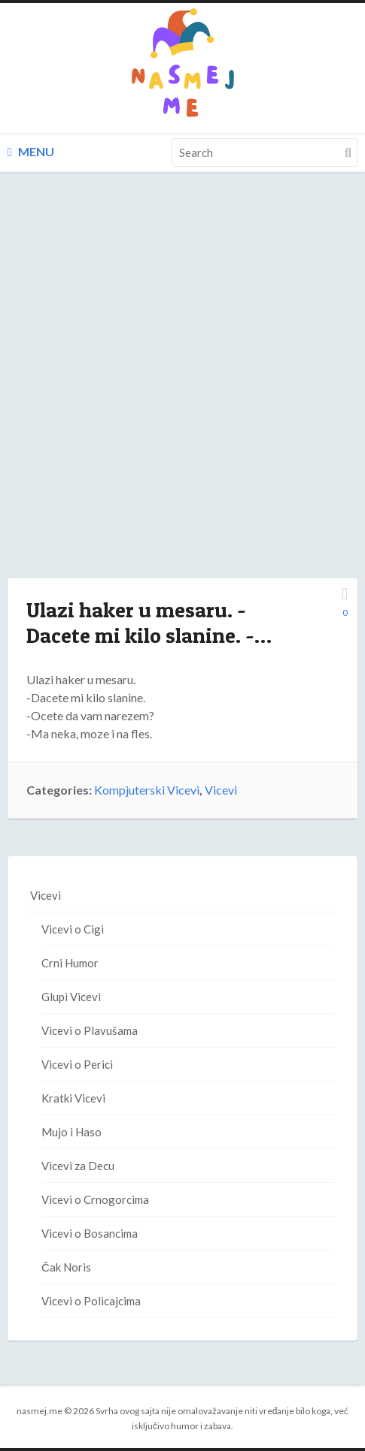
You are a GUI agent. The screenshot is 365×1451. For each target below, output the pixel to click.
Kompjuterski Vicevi (146, 790)
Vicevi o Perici (77, 1064)
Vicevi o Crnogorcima (95, 1199)
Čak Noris (66, 1267)
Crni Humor (70, 963)
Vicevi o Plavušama (89, 1030)
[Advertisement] (182, 390)
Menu (31, 151)
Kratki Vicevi (73, 1098)
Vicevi (221, 790)
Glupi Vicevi (71, 996)
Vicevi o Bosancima (89, 1233)
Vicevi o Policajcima (91, 1301)
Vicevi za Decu (77, 1165)
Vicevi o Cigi (72, 929)
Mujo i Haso (71, 1132)
